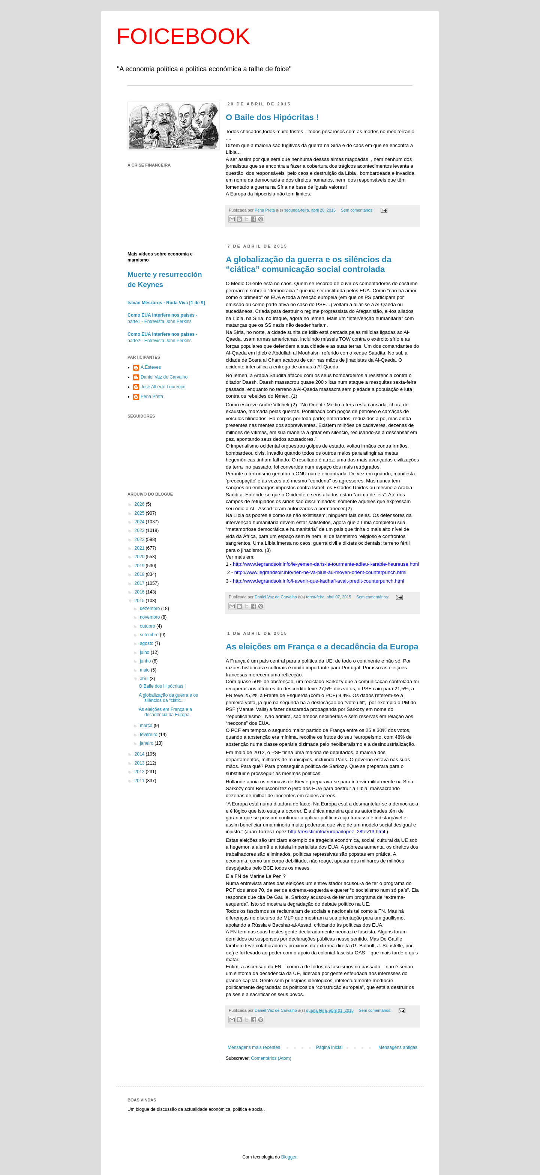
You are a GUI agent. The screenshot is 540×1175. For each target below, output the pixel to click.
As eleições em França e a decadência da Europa (322, 646)
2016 (140, 592)
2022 (140, 539)
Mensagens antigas (397, 1047)
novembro (150, 617)
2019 (140, 565)
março (147, 725)
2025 (140, 513)
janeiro (147, 743)
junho (146, 661)
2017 (140, 583)
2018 (140, 574)
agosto (147, 643)
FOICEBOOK (183, 36)
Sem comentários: (358, 210)
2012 (140, 771)
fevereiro (149, 734)
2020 (140, 556)
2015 (140, 600)
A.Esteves (151, 367)
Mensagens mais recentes (254, 1047)
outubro (148, 626)
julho (145, 652)
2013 (140, 763)
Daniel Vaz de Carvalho (164, 377)
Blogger (289, 1157)
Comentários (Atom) (271, 1058)
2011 (140, 780)
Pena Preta (152, 396)
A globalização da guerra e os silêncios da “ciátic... (168, 698)
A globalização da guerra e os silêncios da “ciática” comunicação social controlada (309, 264)
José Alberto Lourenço (163, 386)
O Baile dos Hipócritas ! (272, 117)
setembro (150, 634)
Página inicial (329, 1047)
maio (145, 670)
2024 (140, 521)
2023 (140, 530)
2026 (140, 504)
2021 (140, 548)
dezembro (150, 608)
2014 (140, 754)
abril (145, 678)
